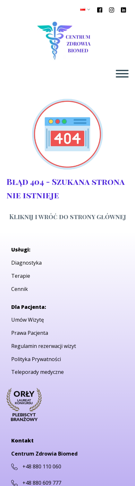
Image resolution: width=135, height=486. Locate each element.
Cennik (19, 288)
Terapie (20, 275)
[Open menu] (122, 74)
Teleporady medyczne (37, 371)
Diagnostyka (26, 262)
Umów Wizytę (27, 319)
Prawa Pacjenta (29, 332)
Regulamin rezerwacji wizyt (43, 346)
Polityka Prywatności (36, 359)
